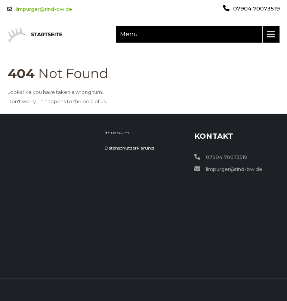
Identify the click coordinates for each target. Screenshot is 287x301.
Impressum (117, 132)
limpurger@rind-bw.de (44, 9)
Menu (129, 34)
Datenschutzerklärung (129, 148)
